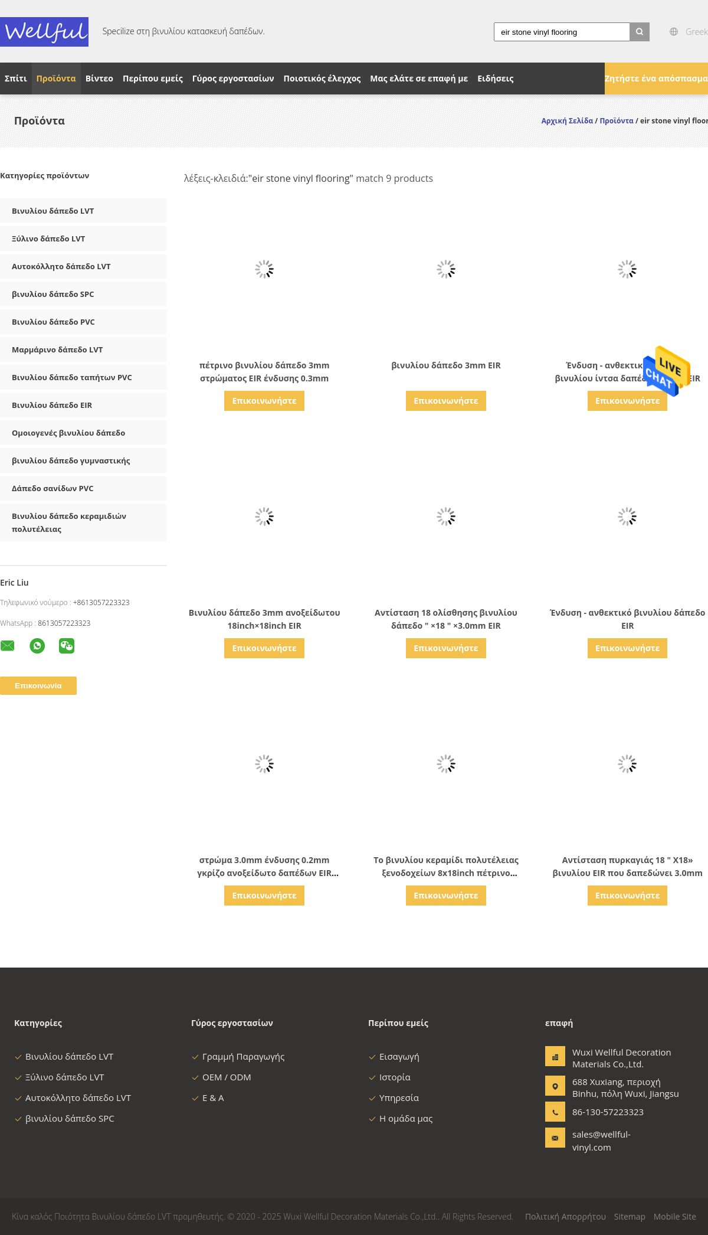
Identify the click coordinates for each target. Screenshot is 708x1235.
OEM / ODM (221, 1077)
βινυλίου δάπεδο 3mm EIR (446, 365)
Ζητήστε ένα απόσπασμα (656, 78)
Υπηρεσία (393, 1097)
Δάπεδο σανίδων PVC (52, 488)
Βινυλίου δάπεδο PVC (53, 321)
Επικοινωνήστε (264, 400)
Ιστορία (389, 1077)
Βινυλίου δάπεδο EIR (52, 405)
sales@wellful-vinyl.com (601, 1140)
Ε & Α (207, 1097)
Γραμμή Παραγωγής (237, 1056)
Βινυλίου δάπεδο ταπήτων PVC (72, 377)
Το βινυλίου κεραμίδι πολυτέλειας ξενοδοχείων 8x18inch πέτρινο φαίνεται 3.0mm (446, 872)
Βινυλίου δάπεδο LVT (53, 210)
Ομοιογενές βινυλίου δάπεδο (68, 432)
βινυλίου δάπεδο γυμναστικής (71, 460)
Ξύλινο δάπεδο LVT (48, 238)
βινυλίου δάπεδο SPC (53, 294)
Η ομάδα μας (400, 1118)
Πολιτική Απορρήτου (565, 1216)
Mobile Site (675, 1216)
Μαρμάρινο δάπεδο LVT (57, 349)
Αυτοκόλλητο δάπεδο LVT (61, 266)
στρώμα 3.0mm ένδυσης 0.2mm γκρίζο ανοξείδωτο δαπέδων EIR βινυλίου (264, 872)
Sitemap (629, 1216)
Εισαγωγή (393, 1056)
